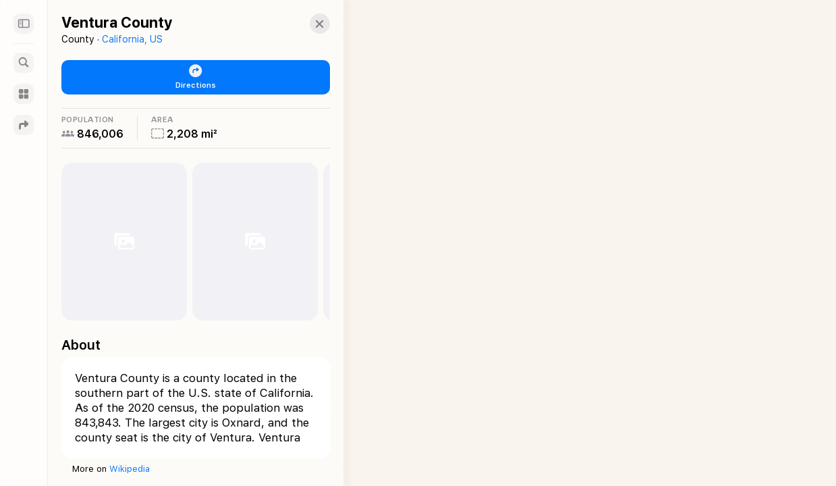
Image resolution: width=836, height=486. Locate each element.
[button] (308, 24)
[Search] (23, 62)
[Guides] (23, 93)
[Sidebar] (23, 24)
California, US (132, 39)
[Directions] (23, 124)
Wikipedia (129, 469)
